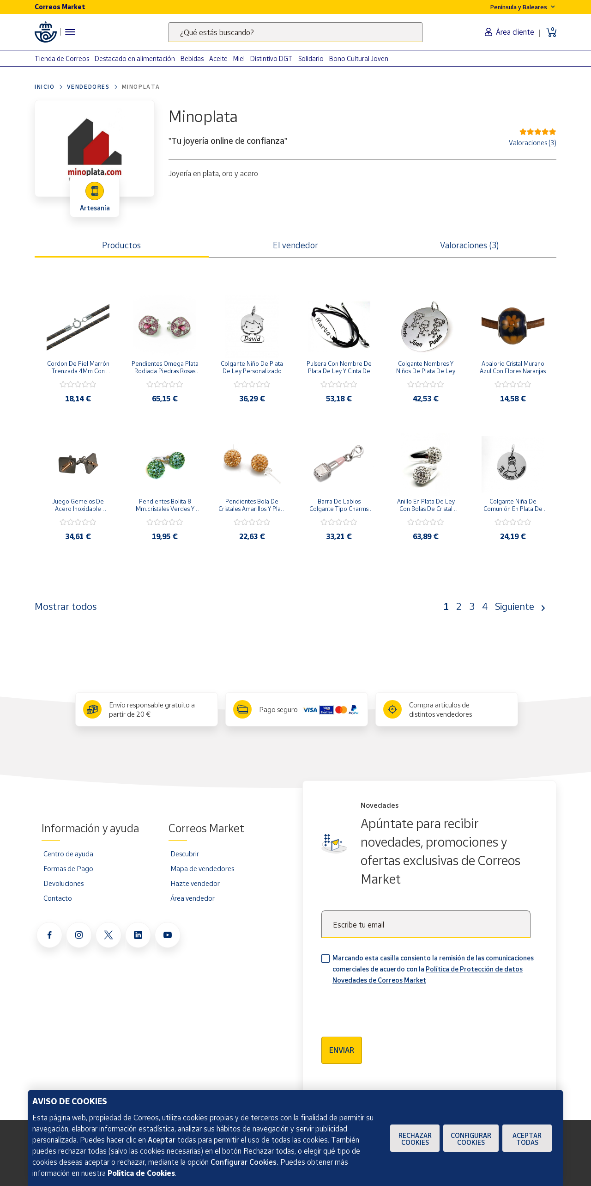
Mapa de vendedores (202, 868)
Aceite (218, 58)
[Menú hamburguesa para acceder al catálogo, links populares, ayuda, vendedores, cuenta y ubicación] (70, 32)
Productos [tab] (121, 245)
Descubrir (184, 853)
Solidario (311, 58)
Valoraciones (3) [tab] (469, 245)
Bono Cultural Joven (358, 58)
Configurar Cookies (471, 1138)
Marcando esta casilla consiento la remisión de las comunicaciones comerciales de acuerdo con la (433, 969)
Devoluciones (63, 883)
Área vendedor (192, 898)
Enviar (341, 1050)
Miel (239, 58)
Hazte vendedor (195, 883)
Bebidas (192, 58)
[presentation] (391, 1007)
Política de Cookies (141, 1173)
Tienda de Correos (62, 58)
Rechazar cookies (415, 1138)
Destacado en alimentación (135, 58)
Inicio (45, 86)
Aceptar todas (527, 1138)
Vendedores (88, 86)
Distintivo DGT (271, 58)
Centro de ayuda (68, 853)
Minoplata (141, 86)
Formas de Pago (68, 868)
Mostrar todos (65, 606)
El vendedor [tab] (295, 245)
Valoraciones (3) (532, 143)
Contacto (57, 898)
